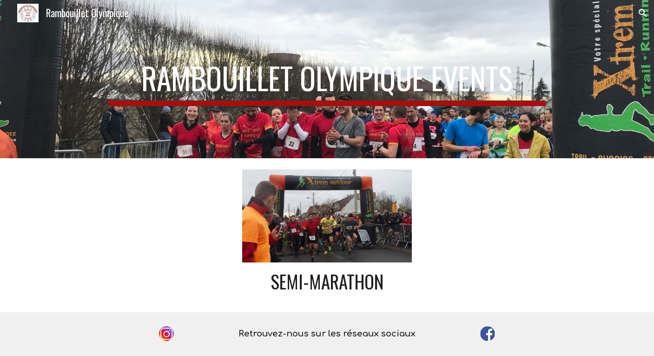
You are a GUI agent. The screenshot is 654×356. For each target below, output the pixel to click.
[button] (643, 13)
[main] (327, 79)
